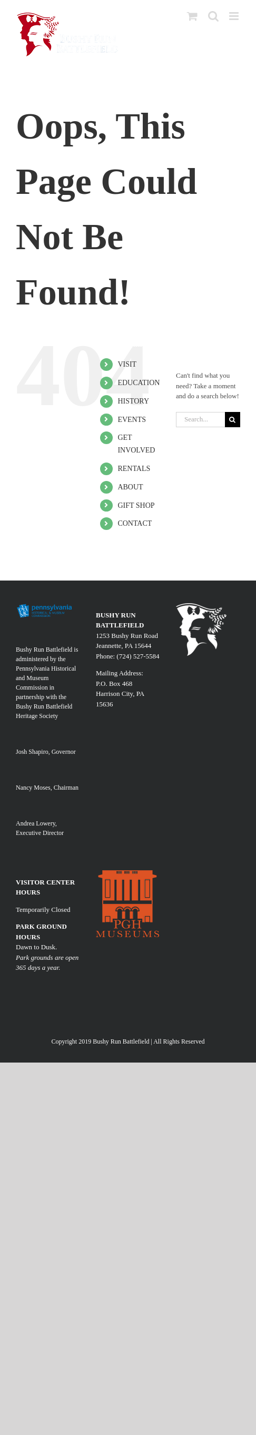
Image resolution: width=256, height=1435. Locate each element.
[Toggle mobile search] (213, 16)
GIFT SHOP (135, 505)
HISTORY (133, 401)
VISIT (126, 364)
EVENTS (131, 420)
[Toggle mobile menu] (234, 16)
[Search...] (200, 419)
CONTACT (134, 523)
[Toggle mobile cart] (192, 16)
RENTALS (133, 469)
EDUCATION (138, 383)
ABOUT (130, 487)
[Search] (232, 419)
